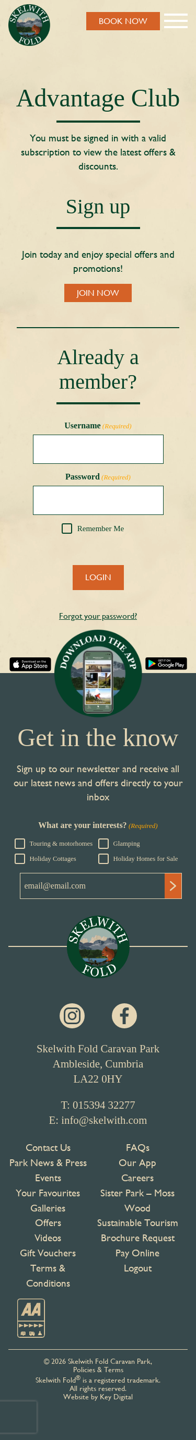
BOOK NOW (123, 21)
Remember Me (100, 528)
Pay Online (137, 1252)
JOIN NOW (98, 293)
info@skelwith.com (104, 1120)
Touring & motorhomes (61, 843)
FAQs (137, 1147)
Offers (48, 1222)
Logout (138, 1268)
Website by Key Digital (98, 1397)
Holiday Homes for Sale (145, 858)
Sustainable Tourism (137, 1222)
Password (98, 477)
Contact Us (48, 1147)
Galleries (47, 1208)
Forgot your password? (98, 616)
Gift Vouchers (48, 1252)
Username (97, 425)
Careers (137, 1177)
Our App (137, 1162)
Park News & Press (48, 1162)
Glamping (126, 843)
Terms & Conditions (48, 1275)
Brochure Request (138, 1237)
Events (48, 1177)
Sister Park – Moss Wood (137, 1200)
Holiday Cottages (53, 858)
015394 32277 (104, 1105)
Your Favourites (48, 1192)
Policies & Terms (98, 1369)
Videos (47, 1237)
